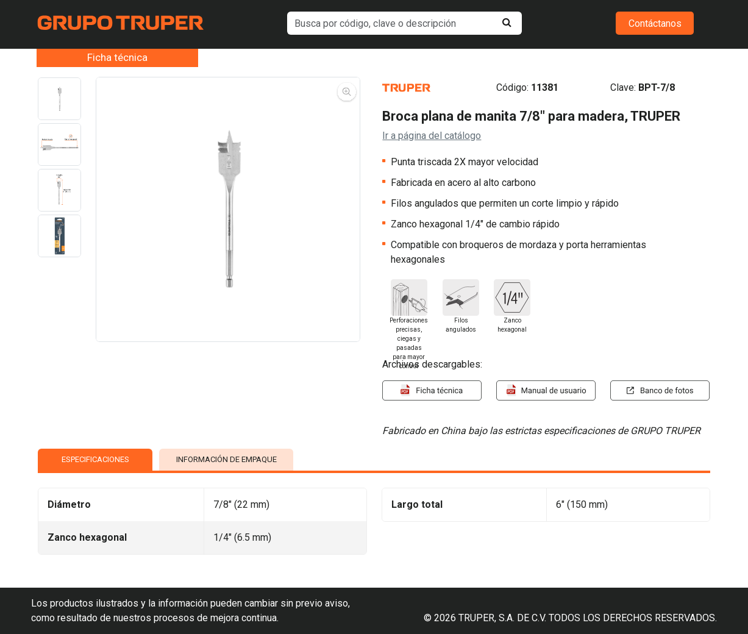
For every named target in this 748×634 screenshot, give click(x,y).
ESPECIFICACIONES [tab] (95, 459)
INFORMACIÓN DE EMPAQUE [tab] (226, 459)
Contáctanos (655, 23)
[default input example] (404, 23)
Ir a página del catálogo (431, 135)
